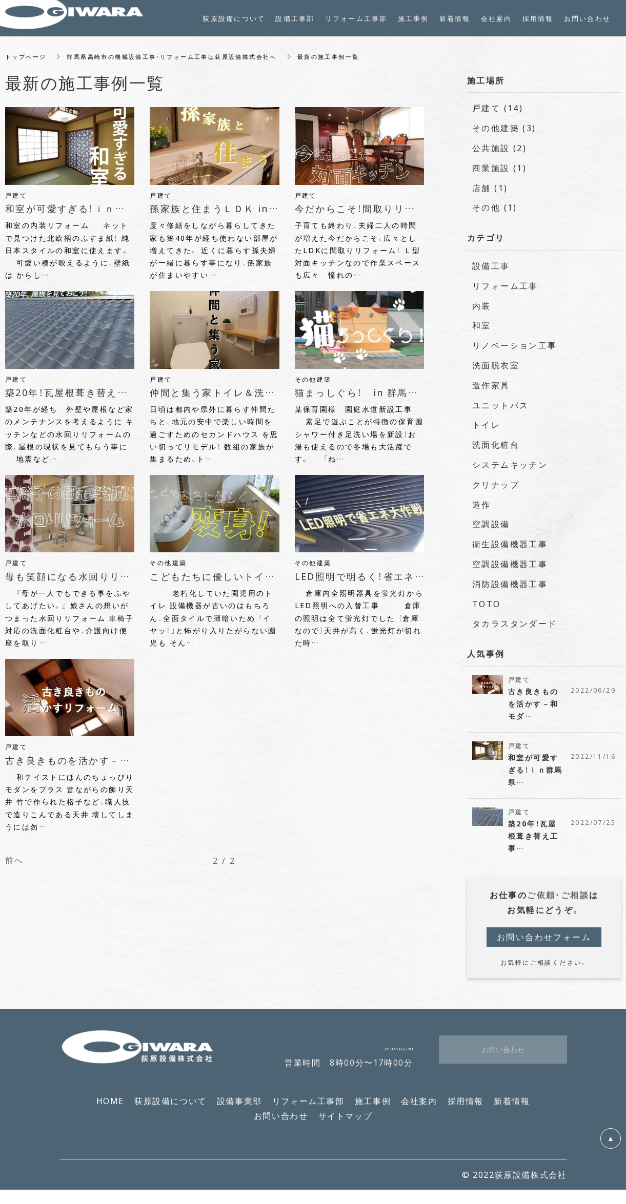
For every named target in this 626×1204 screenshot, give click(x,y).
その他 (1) (494, 207)
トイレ (486, 425)
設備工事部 (294, 18)
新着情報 (512, 1108)
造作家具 (491, 385)
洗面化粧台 (495, 444)
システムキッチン (510, 464)
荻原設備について (170, 1108)
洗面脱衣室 (495, 365)
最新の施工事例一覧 (349, 56)
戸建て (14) (497, 108)
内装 (481, 305)
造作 (481, 504)
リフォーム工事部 (308, 1108)
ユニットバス (500, 405)
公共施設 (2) (499, 147)
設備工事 (491, 265)
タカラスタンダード (514, 623)
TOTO (486, 603)
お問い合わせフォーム (544, 943)
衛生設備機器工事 (510, 543)
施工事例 (373, 1108)
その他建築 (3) (504, 127)
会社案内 (419, 1108)
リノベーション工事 (514, 345)
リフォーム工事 (505, 285)
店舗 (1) (490, 187)
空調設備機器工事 (510, 563)
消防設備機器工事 (510, 583)
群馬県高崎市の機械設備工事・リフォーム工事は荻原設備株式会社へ (182, 56)
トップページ (27, 56)
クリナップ (495, 484)
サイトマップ (345, 1122)
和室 (481, 325)
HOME (110, 1108)
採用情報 (465, 1108)
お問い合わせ (281, 1122)
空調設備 (491, 524)
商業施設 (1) (499, 167)
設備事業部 (239, 1108)
